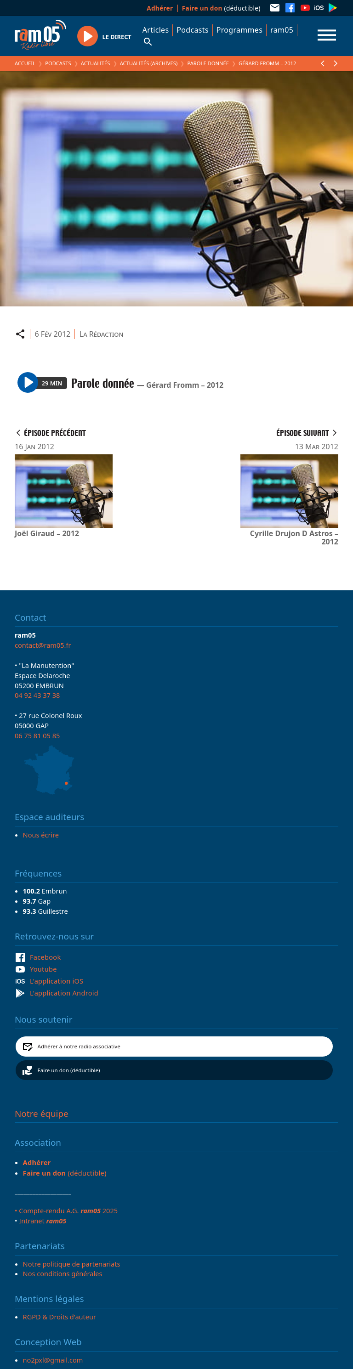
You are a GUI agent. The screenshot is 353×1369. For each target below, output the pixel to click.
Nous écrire (41, 834)
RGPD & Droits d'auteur (59, 1316)
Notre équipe (41, 1114)
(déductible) (221, 8)
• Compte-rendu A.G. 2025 (66, 1210)
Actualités (95, 63)
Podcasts (192, 30)
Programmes (239, 30)
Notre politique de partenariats (71, 1263)
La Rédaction (102, 334)
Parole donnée (207, 63)
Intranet (42, 1220)
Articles (155, 30)
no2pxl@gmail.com (53, 1359)
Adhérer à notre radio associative (79, 1046)
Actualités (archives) (149, 63)
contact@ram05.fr (43, 645)
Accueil (25, 63)
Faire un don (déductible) (69, 1070)
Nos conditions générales (62, 1273)
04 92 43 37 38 (37, 695)
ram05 (281, 30)
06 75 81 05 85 (37, 735)
